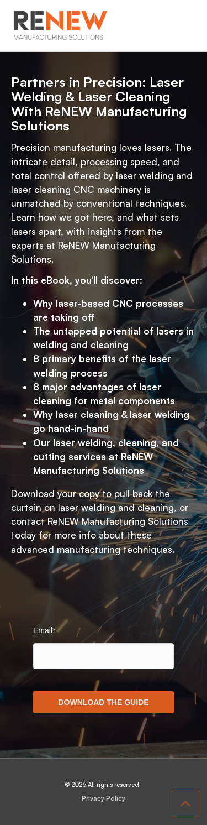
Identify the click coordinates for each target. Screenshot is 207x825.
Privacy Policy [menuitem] (103, 799)
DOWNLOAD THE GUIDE (103, 702)
